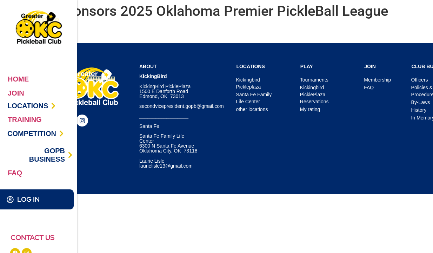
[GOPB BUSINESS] (70, 154)
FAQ (15, 173)
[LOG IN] (10, 199)
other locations (252, 109)
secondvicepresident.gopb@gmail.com (181, 106)
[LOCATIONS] (53, 105)
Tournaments (314, 80)
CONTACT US (32, 237)
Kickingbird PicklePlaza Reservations (314, 94)
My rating (310, 109)
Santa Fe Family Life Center (254, 98)
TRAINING (25, 119)
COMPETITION (31, 133)
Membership (377, 80)
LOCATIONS (27, 106)
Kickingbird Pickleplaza (248, 83)
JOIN (16, 93)
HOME (18, 79)
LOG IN (28, 199)
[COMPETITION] (61, 133)
